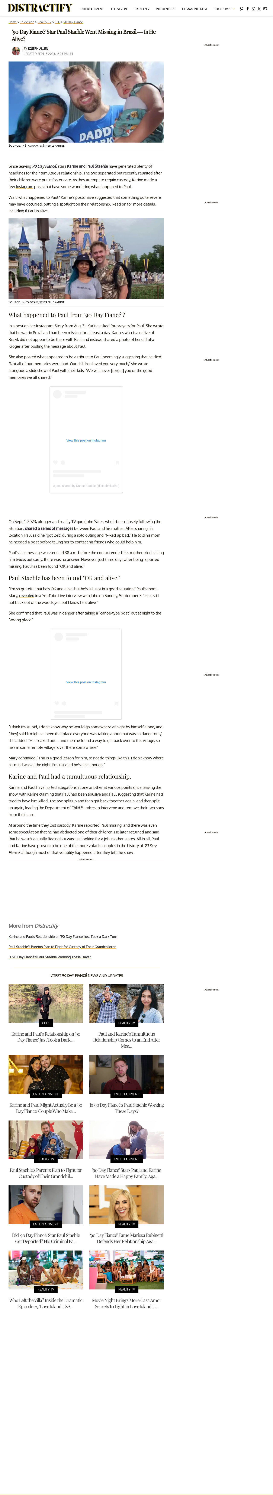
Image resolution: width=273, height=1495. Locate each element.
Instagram (24, 186)
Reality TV (44, 22)
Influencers (165, 9)
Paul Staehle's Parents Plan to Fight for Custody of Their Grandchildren (62, 947)
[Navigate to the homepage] (40, 8)
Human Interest (194, 9)
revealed (26, 595)
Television (119, 9)
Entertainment (92, 9)
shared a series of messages (49, 528)
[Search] (242, 8)
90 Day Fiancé (73, 22)
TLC (57, 22)
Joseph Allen (38, 48)
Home (13, 22)
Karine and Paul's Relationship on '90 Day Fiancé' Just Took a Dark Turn (63, 937)
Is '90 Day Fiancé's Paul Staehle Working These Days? (50, 957)
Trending (141, 9)
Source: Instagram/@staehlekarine (37, 145)
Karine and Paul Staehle (87, 166)
